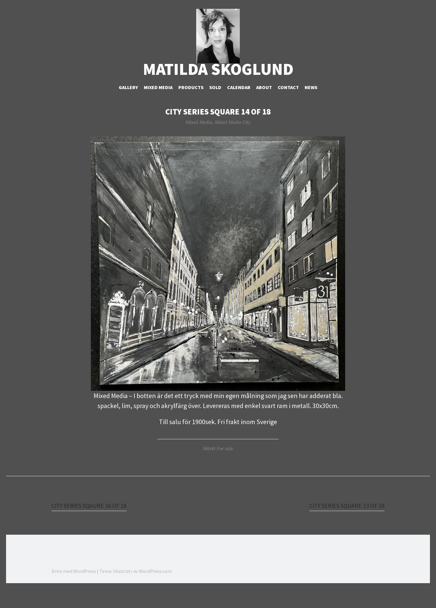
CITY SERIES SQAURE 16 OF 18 (92, 524)
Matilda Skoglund (218, 88)
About (264, 106)
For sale (225, 467)
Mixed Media (158, 106)
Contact (288, 106)
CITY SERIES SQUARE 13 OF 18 (343, 524)
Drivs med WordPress (73, 590)
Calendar (238, 106)
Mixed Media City (232, 141)
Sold (215, 106)
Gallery (128, 106)
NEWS (311, 106)
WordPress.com (155, 590)
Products (190, 106)
